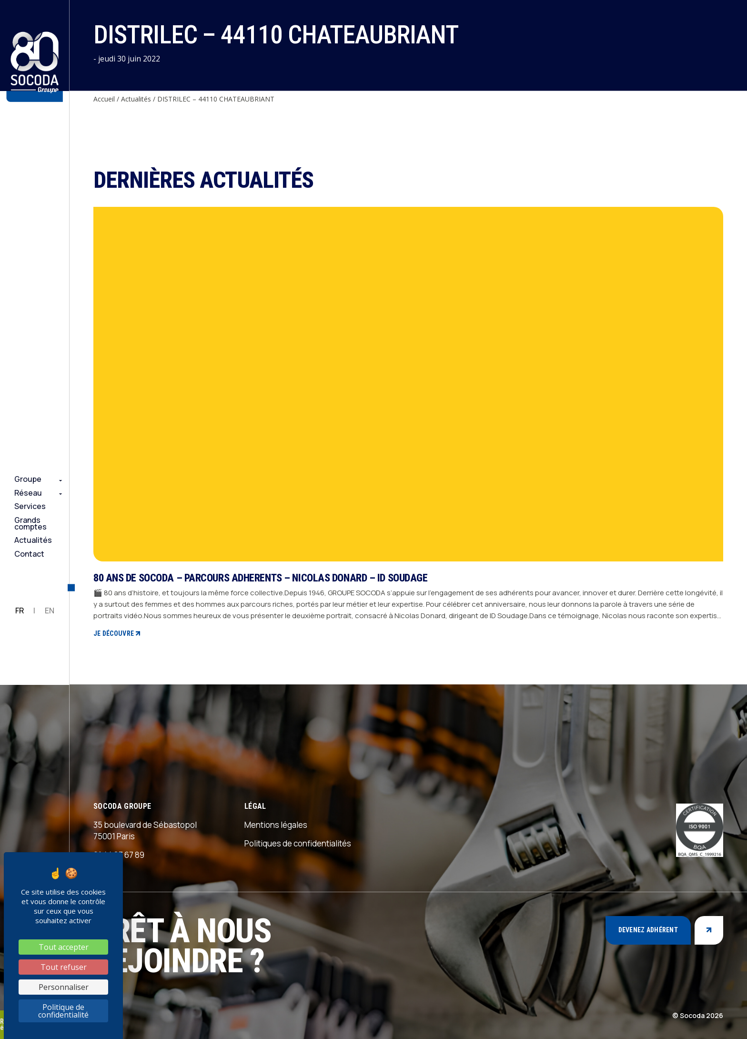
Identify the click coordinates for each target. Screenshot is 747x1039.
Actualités (33, 540)
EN (49, 610)
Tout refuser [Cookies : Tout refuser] (63, 967)
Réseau (28, 492)
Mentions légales (275, 824)
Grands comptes (30, 523)
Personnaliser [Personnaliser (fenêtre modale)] (64, 987)
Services (30, 506)
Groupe (27, 479)
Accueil (104, 98)
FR (19, 610)
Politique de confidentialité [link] (63, 1011)
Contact (29, 553)
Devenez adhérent (648, 930)
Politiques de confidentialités (297, 843)
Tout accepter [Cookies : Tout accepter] (64, 947)
